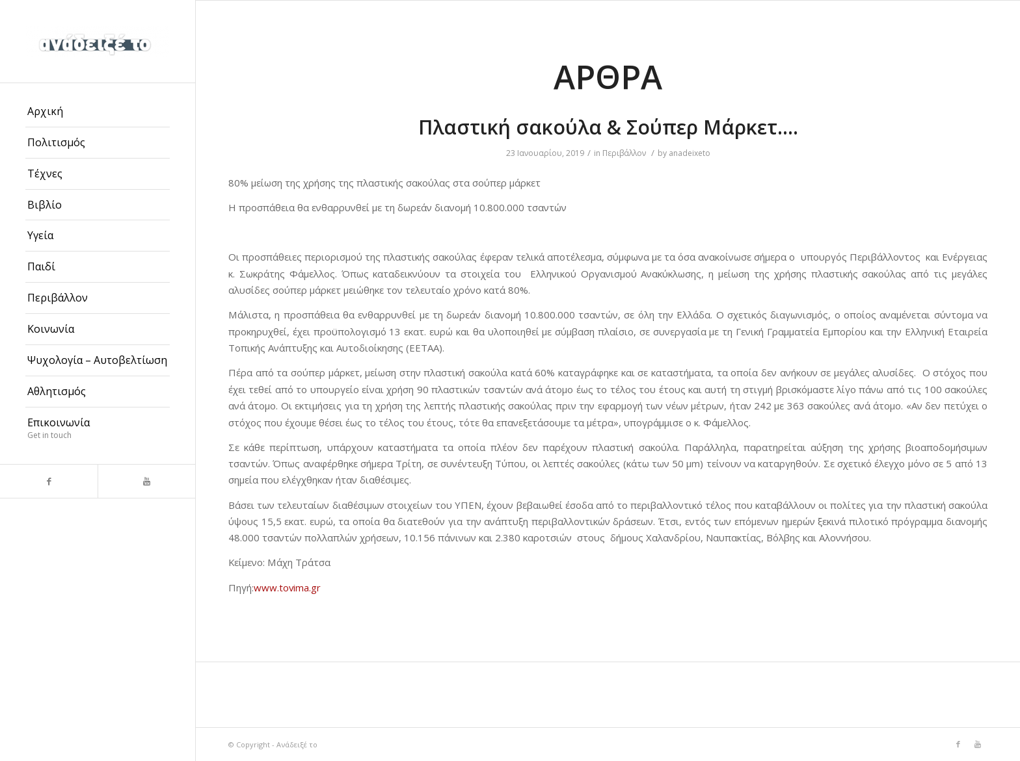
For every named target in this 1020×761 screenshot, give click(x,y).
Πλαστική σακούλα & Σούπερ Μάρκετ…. (608, 127)
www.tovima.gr (287, 587)
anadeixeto (689, 153)
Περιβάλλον (624, 153)
